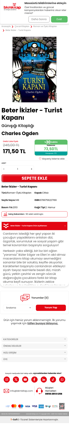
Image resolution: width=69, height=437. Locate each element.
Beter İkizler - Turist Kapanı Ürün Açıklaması (34, 226)
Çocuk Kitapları (22, 26)
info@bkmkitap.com (21, 390)
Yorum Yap (51, 307)
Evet (59, 19)
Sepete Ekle (34, 178)
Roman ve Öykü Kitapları (45, 26)
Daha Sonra (39, 19)
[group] (34, 69)
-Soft (14, 419)
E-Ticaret (23, 419)
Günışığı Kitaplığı (17, 125)
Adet (3, 163)
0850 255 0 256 (53, 393)
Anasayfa (6, 26)
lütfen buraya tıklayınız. (42, 323)
